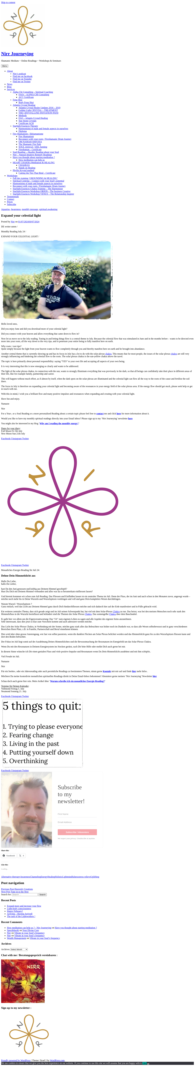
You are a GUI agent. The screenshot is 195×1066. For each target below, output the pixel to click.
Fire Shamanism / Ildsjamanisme (28, 134)
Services (11, 89)
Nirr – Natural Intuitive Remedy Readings (32, 154)
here (119, 413)
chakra (108, 354)
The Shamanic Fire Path (30, 144)
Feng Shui (17, 100)
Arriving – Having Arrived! (19, 914)
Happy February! (15, 911)
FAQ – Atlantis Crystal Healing (33, 118)
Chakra (116, 611)
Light (64, 877)
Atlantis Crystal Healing (24, 105)
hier (134, 671)
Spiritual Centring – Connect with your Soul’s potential (38, 181)
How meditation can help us (32, 160)
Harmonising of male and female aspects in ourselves (43, 128)
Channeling (35, 877)
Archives (5, 949)
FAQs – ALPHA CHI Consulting (34, 94)
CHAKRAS (24, 165)
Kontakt (107, 671)
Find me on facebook (22, 76)
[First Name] (77, 814)
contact (100, 413)
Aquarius (5, 209)
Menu (4, 66)
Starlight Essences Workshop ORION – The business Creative (42, 191)
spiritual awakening (48, 209)
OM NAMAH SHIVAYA (30, 141)
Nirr (13, 221)
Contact (10, 199)
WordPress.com (57, 1060)
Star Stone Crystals (27, 120)
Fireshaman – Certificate (30, 149)
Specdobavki (13, 930)
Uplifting (95, 877)
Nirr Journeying (17, 53)
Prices (10, 202)
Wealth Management (16, 938)
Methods (23, 115)
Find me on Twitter (22, 81)
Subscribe (11, 204)
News (9, 84)
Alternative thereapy (10, 877)
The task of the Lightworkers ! (21, 916)
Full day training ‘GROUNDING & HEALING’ (35, 178)
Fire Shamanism (26, 136)
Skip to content (8, 2)
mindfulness (72, 877)
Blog (9, 87)
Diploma (23, 131)
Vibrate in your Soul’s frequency (29, 933)
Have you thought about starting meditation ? (34, 157)
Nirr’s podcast (19, 73)
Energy (44, 877)
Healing (51, 877)
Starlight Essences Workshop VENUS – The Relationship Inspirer (43, 194)
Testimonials (13, 196)
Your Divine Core (30, 930)
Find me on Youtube (22, 79)
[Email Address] (77, 822)
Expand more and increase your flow (24, 906)
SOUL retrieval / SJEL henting (33, 147)
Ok (144, 1063)
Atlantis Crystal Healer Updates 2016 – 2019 (39, 107)
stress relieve (85, 877)
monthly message (30, 209)
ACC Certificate (26, 97)
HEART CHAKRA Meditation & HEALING (34, 162)
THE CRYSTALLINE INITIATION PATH (38, 113)
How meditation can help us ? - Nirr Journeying (29, 927)
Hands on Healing (27, 168)
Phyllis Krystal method (23, 170)
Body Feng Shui (26, 102)
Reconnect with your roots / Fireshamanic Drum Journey (45, 139)
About (10, 71)
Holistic (58, 877)
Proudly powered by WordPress (15, 1060)
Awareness (16, 209)
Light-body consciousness (19, 908)
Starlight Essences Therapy (25, 126)
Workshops (12, 175)
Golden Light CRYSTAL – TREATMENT (38, 110)
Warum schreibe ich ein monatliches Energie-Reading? (77, 681)
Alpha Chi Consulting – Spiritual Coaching (33, 92)
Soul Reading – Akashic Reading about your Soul (36, 152)
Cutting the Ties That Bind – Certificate (37, 173)
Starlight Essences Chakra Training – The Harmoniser (38, 188)
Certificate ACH (26, 123)
